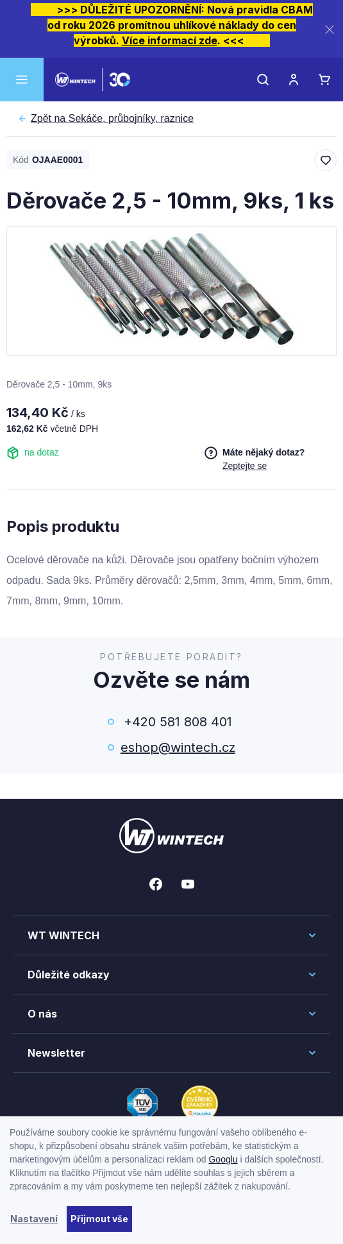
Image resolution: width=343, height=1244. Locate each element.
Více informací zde (169, 40)
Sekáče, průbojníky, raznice (112, 118)
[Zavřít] (329, 29)
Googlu (222, 1159)
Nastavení (34, 1218)
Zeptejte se (244, 466)
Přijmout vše (99, 1218)
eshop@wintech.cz (178, 747)
